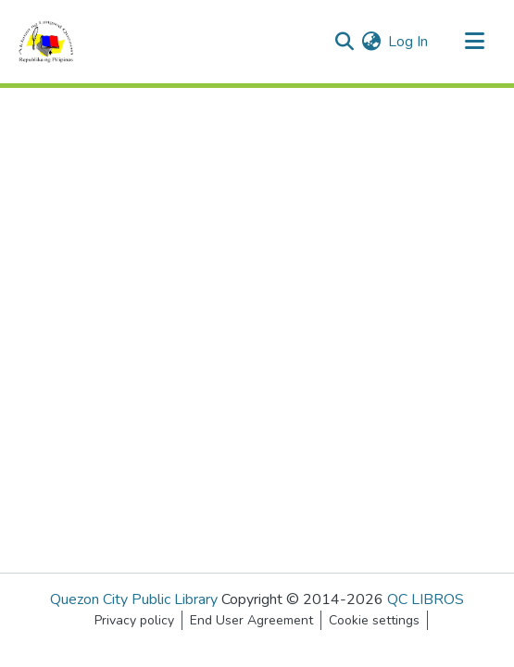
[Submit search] (344, 42)
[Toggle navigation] (474, 41)
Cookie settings (374, 620)
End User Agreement (251, 620)
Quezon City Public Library (134, 599)
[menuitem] (370, 42)
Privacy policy (134, 620)
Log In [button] (409, 41)
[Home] (46, 42)
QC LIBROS (425, 599)
